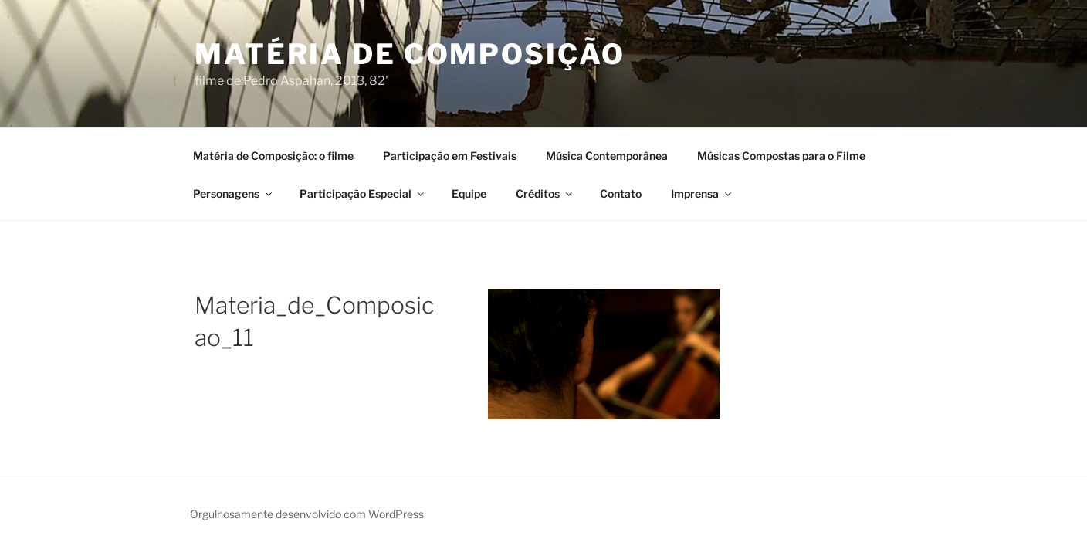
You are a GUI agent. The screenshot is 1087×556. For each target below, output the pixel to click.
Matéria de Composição (410, 54)
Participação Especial (363, 193)
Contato (621, 193)
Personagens (233, 193)
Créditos (545, 193)
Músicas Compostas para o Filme (781, 155)
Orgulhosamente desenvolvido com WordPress (307, 513)
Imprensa (702, 193)
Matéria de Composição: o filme (273, 155)
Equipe (469, 193)
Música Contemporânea (607, 155)
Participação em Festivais (449, 155)
